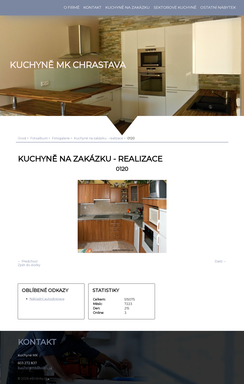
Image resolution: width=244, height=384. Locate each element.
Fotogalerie (61, 138)
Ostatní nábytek (218, 7)
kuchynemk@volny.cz (35, 368)
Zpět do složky (29, 265)
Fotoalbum (39, 138)
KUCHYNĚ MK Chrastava (68, 65)
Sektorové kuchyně (175, 7)
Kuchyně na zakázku (127, 7)
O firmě (72, 7)
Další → (220, 261)
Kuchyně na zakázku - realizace (98, 138)
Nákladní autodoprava (47, 299)
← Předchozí (28, 261)
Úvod (22, 138)
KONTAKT (92, 7)
